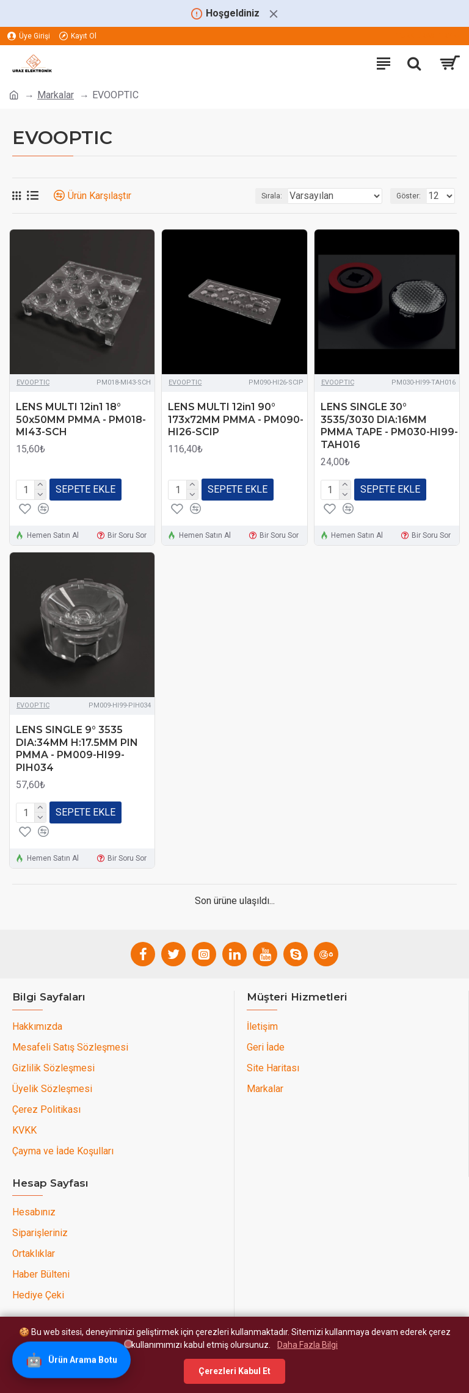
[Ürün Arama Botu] (71, 1360)
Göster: (408, 196)
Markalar (55, 95)
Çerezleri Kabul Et (234, 1371)
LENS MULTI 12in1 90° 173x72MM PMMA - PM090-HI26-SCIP (236, 419)
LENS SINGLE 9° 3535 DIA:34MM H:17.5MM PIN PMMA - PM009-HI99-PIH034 (77, 748)
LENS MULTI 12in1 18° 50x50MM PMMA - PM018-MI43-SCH (81, 419)
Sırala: (271, 196)
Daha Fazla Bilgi (307, 1345)
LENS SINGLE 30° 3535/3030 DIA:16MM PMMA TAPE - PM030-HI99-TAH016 (389, 425)
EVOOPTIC (32, 382)
